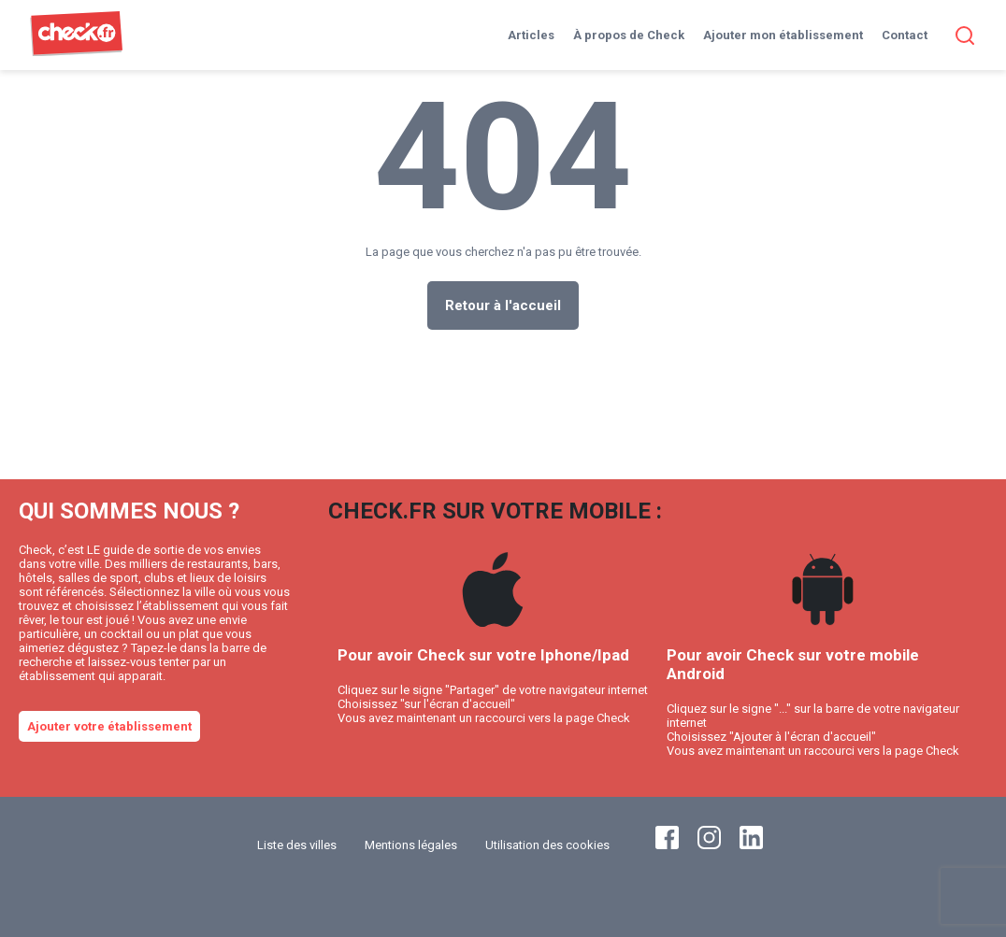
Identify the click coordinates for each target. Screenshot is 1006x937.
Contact (904, 35)
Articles (531, 35)
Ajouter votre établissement (109, 726)
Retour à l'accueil (503, 305)
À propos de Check (628, 35)
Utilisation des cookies (547, 845)
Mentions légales (411, 845)
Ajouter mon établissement (783, 35)
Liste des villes (297, 845)
